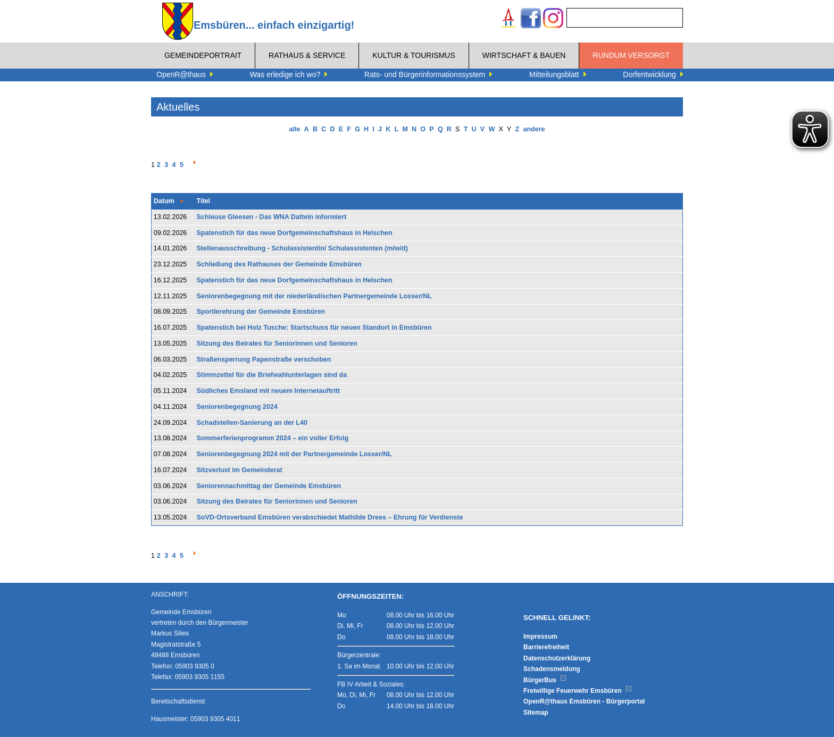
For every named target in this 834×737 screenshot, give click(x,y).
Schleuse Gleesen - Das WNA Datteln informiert (272, 217)
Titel (203, 201)
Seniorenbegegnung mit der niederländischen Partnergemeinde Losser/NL (314, 296)
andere (534, 129)
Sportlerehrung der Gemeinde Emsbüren (261, 311)
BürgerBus (544, 680)
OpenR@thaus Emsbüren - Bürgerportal (584, 701)
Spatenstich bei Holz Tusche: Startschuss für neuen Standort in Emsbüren (314, 327)
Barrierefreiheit (546, 647)
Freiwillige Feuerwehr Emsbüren (577, 690)
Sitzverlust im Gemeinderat (239, 470)
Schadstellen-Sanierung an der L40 (252, 422)
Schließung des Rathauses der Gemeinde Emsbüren (279, 264)
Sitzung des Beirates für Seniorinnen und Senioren (277, 343)
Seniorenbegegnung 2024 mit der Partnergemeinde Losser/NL (294, 454)
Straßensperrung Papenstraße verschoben (264, 359)
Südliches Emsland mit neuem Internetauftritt (268, 391)
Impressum (540, 636)
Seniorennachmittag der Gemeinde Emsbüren (269, 486)
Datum (164, 201)
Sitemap (535, 712)
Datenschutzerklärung (556, 658)
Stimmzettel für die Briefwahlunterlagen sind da (272, 375)
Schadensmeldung (551, 669)
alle (295, 129)
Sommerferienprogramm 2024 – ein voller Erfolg (273, 438)
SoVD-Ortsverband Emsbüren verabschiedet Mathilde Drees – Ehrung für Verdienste (330, 517)
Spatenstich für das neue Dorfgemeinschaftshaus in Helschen (295, 233)
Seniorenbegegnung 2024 (237, 407)
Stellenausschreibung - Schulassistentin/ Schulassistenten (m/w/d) (302, 248)
